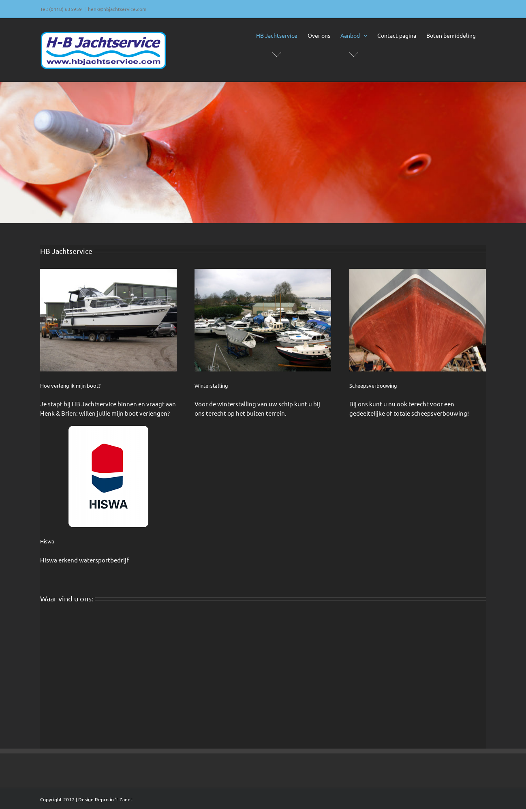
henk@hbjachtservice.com (117, 9)
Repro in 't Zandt (114, 799)
